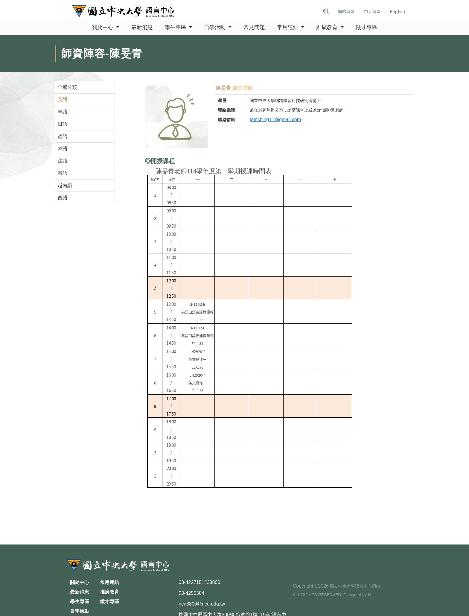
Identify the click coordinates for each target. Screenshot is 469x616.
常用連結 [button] (288, 28)
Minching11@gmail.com (275, 119)
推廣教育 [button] (327, 28)
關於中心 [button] (103, 28)
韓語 (62, 148)
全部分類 (67, 87)
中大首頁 (372, 11)
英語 (62, 99)
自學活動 (79, 611)
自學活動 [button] (215, 28)
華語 (62, 111)
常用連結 (109, 582)
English (397, 11)
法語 (62, 160)
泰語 (62, 173)
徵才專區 (366, 28)
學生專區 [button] (176, 28)
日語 (62, 124)
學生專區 (79, 601)
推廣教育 (109, 591)
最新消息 (142, 28)
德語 (62, 136)
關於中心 (79, 582)
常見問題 (254, 28)
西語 (62, 197)
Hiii (371, 594)
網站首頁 (346, 11)
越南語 (65, 185)
